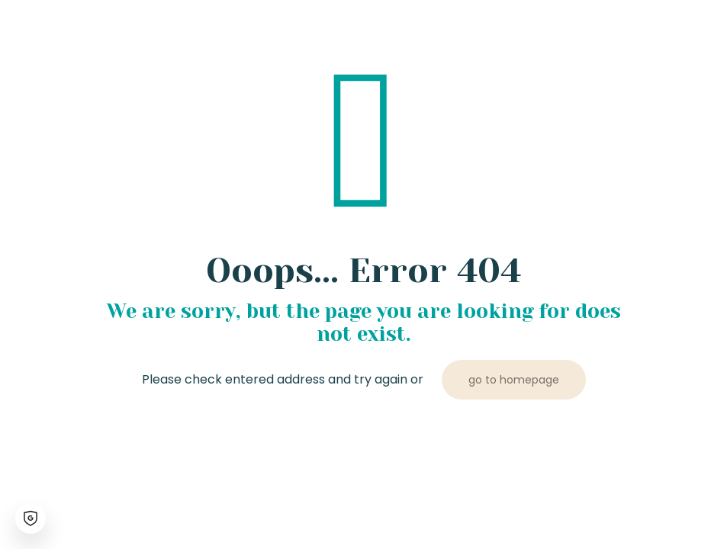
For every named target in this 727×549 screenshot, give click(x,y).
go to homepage (513, 379)
